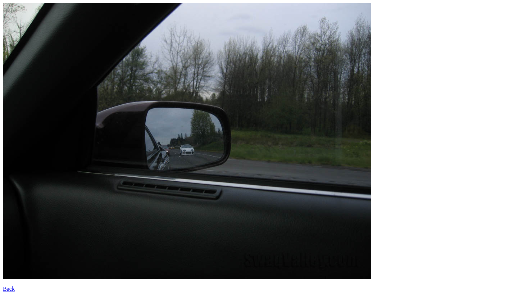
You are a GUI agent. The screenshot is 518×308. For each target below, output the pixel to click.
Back (9, 289)
